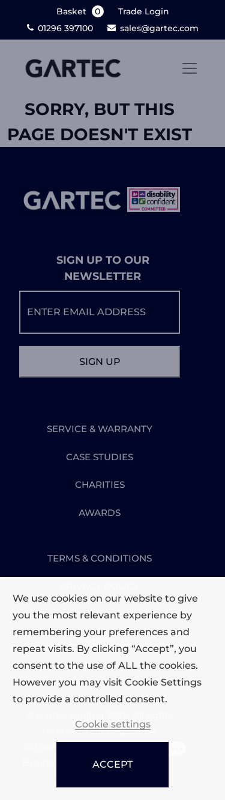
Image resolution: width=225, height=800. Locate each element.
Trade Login (143, 11)
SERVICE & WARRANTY (99, 428)
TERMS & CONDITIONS (99, 558)
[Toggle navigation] (189, 68)
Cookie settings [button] (113, 725)
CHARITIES (100, 484)
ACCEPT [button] (112, 764)
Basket (81, 11)
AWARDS (100, 512)
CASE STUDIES (99, 457)
